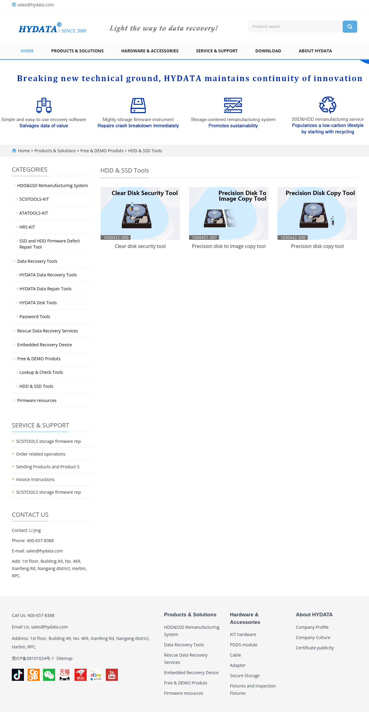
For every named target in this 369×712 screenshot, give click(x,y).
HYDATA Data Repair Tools (45, 289)
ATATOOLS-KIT (33, 213)
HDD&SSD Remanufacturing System (52, 185)
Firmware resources (37, 400)
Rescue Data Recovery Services (47, 331)
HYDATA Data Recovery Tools (48, 275)
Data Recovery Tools (37, 261)
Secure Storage (245, 675)
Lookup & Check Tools (41, 372)
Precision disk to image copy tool (229, 246)
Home (27, 51)
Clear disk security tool (140, 246)
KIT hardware (243, 634)
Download (268, 51)
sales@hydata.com (35, 5)
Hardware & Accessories (149, 51)
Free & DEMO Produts (102, 150)
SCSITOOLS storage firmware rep (48, 441)
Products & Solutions (77, 51)
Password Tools (34, 316)
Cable (235, 655)
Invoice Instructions (35, 479)
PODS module (244, 645)
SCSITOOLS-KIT (34, 199)
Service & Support (217, 51)
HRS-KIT (27, 227)
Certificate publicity (315, 648)
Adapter (238, 665)
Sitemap (64, 658)
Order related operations (40, 454)
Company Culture (313, 637)
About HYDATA (315, 51)
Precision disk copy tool (317, 246)
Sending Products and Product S (47, 467)
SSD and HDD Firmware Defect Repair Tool (49, 244)
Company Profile (312, 627)
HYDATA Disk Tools (38, 302)
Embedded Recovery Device (44, 345)
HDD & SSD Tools (144, 150)
